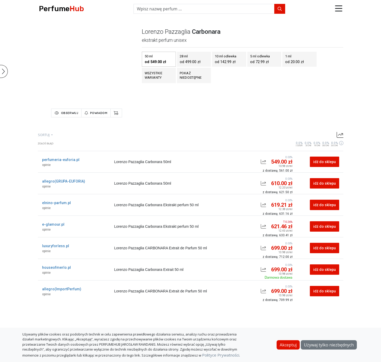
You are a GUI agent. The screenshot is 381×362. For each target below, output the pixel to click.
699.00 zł (281, 248)
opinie (46, 165)
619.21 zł (281, 205)
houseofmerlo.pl (56, 267)
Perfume (61, 8)
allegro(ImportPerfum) (61, 289)
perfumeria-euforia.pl (60, 160)
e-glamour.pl (53, 224)
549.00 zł (281, 162)
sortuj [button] (44, 134)
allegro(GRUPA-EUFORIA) (63, 181)
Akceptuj (288, 345)
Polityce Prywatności (220, 355)
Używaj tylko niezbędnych (329, 345)
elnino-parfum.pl (56, 203)
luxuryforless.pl (55, 246)
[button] (338, 8)
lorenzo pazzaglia (166, 31)
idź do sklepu (324, 162)
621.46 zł (281, 226)
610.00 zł (281, 183)
